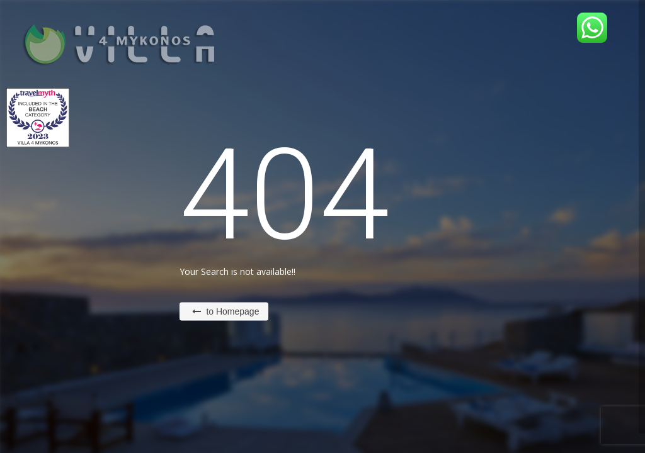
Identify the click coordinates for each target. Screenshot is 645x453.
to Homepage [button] (226, 311)
